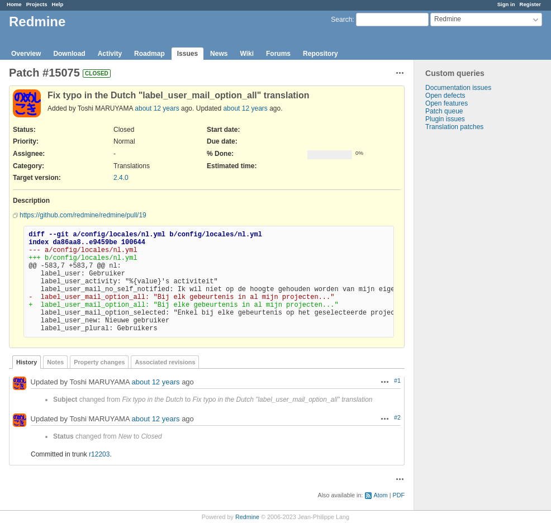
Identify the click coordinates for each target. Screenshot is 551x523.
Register (530, 4)
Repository (320, 54)
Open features (446, 103)
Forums (278, 54)
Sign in (506, 4)
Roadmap (149, 54)
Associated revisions (165, 362)
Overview (26, 54)
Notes (55, 362)
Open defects (445, 95)
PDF (398, 495)
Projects (37, 4)
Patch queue (444, 111)
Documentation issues (458, 88)
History (26, 362)
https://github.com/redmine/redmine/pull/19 (83, 215)
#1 (397, 380)
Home (14, 4)
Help (58, 4)
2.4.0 (121, 178)
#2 (397, 417)
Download (69, 54)
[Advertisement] (470, 306)
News (218, 54)
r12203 (99, 454)
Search (341, 19)
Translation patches (454, 127)
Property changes (99, 362)
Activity (110, 54)
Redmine (247, 517)
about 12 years (157, 108)
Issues (187, 54)
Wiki (247, 54)
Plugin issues (445, 119)
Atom (380, 495)
